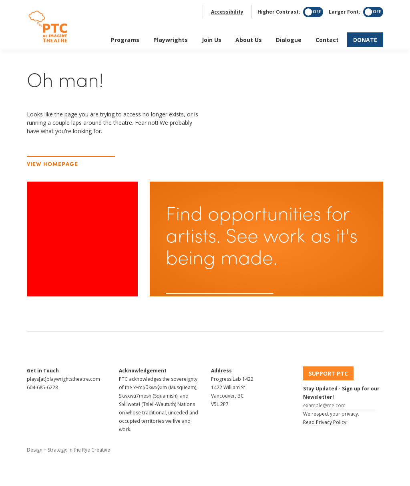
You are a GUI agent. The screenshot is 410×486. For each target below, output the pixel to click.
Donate (365, 38)
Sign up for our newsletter (213, 300)
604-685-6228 (42, 387)
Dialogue (288, 38)
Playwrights (170, 38)
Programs (125, 38)
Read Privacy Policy (324, 422)
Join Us (211, 38)
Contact (327, 38)
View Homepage (52, 164)
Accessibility (227, 9)
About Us (248, 38)
